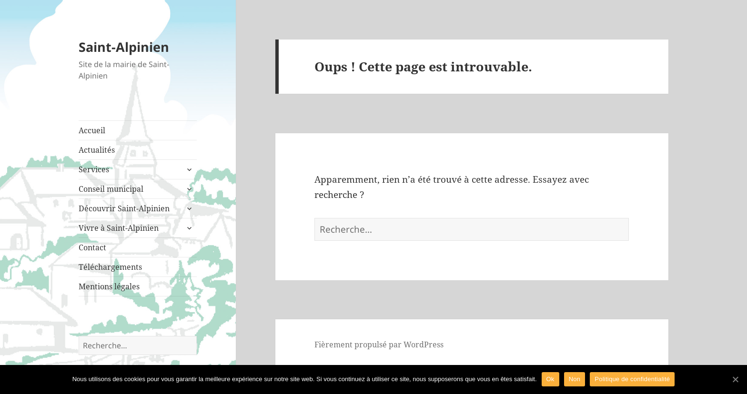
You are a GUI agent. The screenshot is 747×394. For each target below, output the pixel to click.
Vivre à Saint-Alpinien (119, 228)
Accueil (92, 130)
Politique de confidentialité (632, 379)
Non (575, 379)
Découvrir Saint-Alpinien (124, 208)
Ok (550, 379)
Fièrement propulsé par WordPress (379, 344)
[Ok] (735, 379)
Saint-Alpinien (124, 47)
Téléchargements (110, 267)
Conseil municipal (111, 189)
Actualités (97, 150)
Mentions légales (109, 286)
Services (94, 169)
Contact (92, 247)
